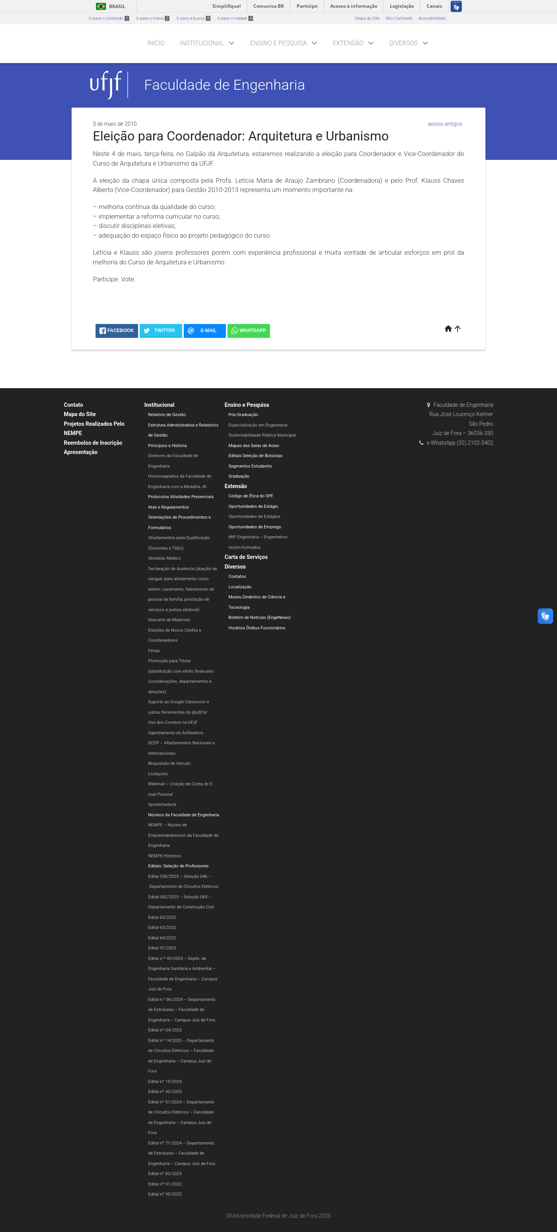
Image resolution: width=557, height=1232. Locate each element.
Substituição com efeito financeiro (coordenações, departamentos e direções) (181, 681)
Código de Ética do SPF (251, 496)
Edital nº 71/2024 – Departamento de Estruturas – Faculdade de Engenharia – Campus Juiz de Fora (181, 1153)
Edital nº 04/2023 (165, 1030)
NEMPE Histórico (164, 855)
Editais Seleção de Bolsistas (256, 455)
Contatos (237, 576)
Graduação (239, 476)
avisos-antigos (445, 124)
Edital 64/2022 (162, 938)
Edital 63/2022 (162, 927)
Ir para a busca (193, 18)
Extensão (348, 43)
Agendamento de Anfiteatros (175, 732)
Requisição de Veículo (169, 763)
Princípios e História (167, 445)
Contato (73, 405)
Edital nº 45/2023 (165, 1091)
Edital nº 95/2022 (165, 1194)
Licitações (158, 773)
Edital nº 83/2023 (165, 1173)
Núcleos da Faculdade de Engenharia (183, 814)
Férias (154, 650)
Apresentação (80, 452)
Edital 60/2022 (162, 917)
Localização (240, 586)
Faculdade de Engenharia (224, 84)
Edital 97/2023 (162, 948)
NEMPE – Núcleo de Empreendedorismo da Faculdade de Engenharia (183, 835)
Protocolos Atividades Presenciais (181, 496)
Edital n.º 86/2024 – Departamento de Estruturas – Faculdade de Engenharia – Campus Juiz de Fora (181, 1010)
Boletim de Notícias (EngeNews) (260, 617)
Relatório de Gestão (167, 414)
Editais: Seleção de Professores (178, 866)
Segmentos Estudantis (250, 466)
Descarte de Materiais (169, 619)
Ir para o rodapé (235, 18)
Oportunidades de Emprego (255, 526)
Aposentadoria (162, 804)
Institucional (202, 43)
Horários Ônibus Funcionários (257, 628)
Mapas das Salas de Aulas (254, 445)
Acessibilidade (432, 18)
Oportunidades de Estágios (254, 516)
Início (155, 43)
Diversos (403, 43)
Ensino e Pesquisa (278, 43)
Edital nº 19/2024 (165, 1081)
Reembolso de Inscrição (93, 443)
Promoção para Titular (169, 660)
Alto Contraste (399, 18)
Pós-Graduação (243, 414)
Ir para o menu (152, 18)
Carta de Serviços (246, 557)
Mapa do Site (367, 18)
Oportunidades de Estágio (253, 506)
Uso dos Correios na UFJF (173, 722)
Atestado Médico (164, 558)
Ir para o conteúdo (109, 18)
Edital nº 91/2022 (165, 1184)
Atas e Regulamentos (168, 507)
